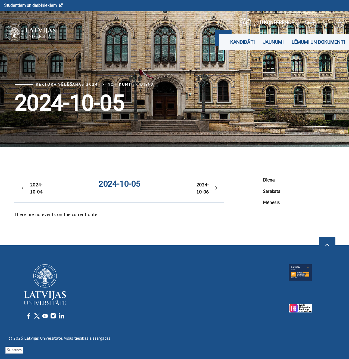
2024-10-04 (31, 188)
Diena (147, 84)
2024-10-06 (207, 188)
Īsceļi (314, 22)
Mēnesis (271, 202)
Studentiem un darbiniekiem (33, 5)
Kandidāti (242, 42)
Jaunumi (273, 42)
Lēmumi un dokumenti (318, 42)
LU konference (266, 21)
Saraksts (271, 191)
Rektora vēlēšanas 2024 (67, 84)
